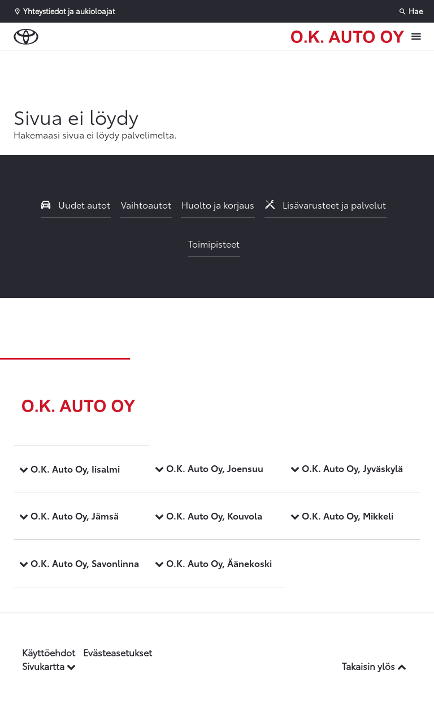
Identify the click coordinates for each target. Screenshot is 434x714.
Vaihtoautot (146, 204)
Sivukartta (49, 665)
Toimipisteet (214, 243)
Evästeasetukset (117, 652)
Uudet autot (75, 204)
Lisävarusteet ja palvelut (325, 204)
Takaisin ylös (374, 665)
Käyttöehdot (48, 652)
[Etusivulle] (347, 36)
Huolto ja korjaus (217, 204)
